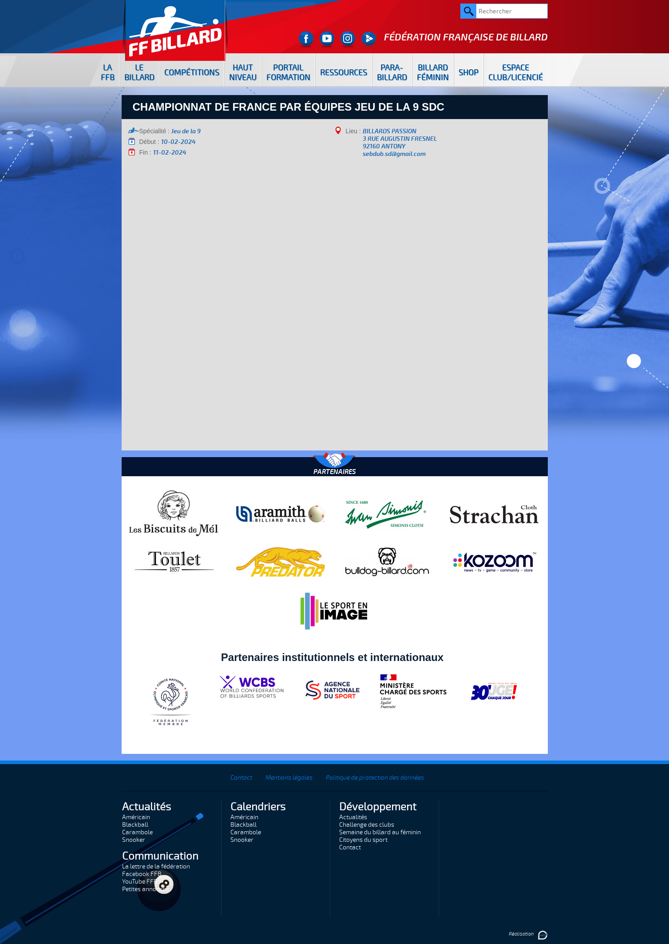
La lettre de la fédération (156, 866)
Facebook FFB (142, 874)
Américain (136, 817)
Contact (241, 777)
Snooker (133, 840)
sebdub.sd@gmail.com (394, 154)
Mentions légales (289, 777)
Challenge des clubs (366, 824)
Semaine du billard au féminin (380, 832)
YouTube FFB (140, 881)
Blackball (135, 824)
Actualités (353, 817)
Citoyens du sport (363, 840)
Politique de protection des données (375, 777)
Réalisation (528, 934)
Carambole (137, 832)
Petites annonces (145, 889)
